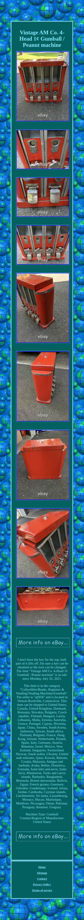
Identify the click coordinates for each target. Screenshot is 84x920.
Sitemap (42, 872)
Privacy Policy (42, 884)
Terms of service (42, 890)
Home (42, 867)
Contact (42, 878)
